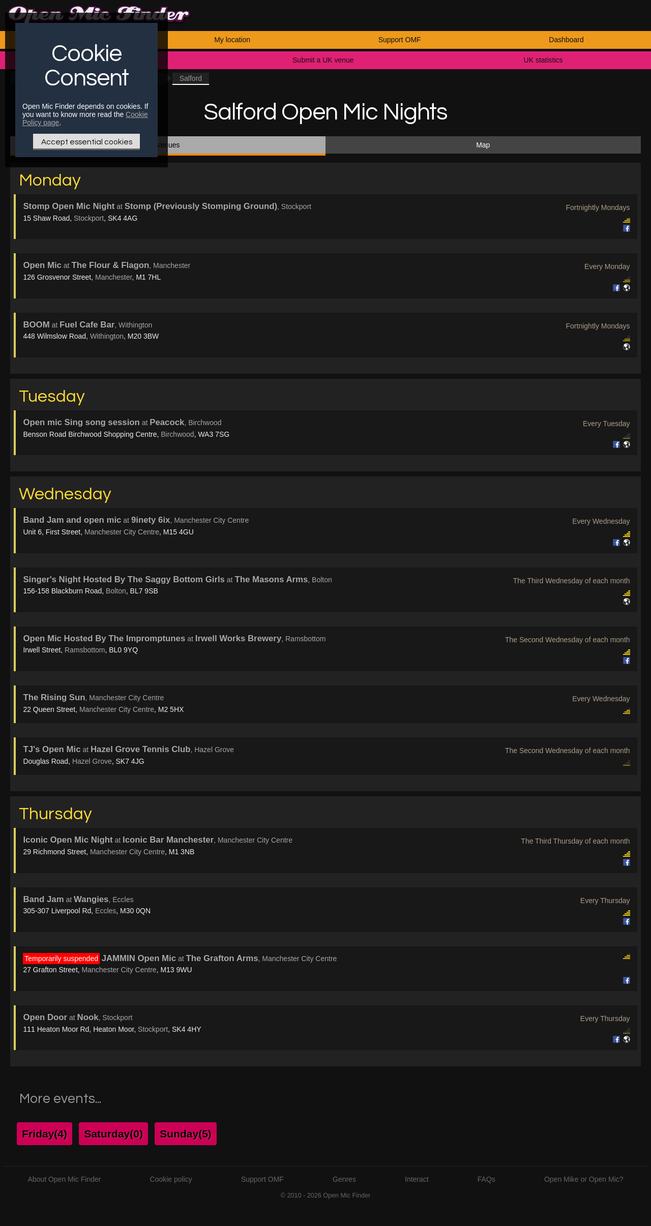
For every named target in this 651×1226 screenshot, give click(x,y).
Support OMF (399, 40)
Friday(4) (44, 1134)
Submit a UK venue (323, 60)
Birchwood (177, 434)
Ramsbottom (85, 650)
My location (232, 40)
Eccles (105, 911)
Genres (344, 1179)
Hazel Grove (92, 761)
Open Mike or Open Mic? (584, 1179)
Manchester (113, 277)
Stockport (89, 218)
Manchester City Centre (121, 532)
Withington (107, 336)
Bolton (116, 591)
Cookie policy (171, 1179)
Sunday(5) (186, 1134)
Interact (417, 1179)
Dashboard (566, 40)
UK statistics (543, 60)
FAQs (486, 1179)
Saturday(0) (113, 1134)
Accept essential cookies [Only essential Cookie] (86, 142)
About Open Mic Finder (64, 1179)
